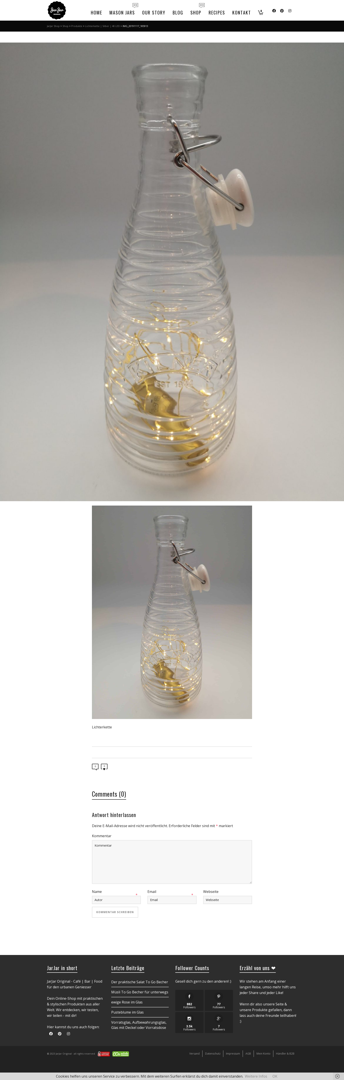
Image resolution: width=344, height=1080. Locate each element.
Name (97, 891)
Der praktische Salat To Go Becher (139, 982)
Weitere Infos (256, 1076)
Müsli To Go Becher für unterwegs (139, 992)
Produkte (76, 26)
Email (151, 891)
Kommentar (101, 835)
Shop (65, 26)
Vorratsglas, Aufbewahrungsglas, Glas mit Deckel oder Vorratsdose (139, 1025)
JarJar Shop (53, 26)
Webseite (211, 891)
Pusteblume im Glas (127, 1012)
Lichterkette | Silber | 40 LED (102, 26)
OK (274, 1076)
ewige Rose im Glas (127, 1002)
